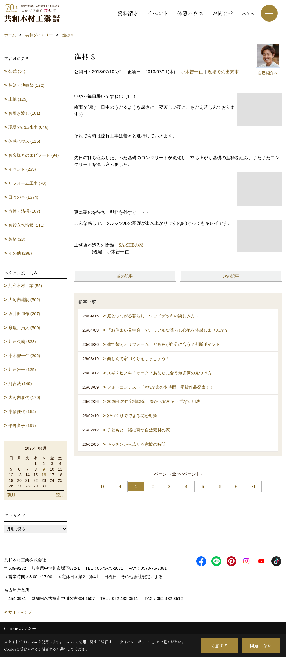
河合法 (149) (20, 383)
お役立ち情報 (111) (26, 225)
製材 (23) (16, 239)
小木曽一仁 (192, 71)
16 (44, 475)
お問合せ (222, 13)
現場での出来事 (223, 71)
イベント (157, 13)
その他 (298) (20, 253)
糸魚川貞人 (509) (24, 327)
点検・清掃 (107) (24, 211)
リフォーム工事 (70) (27, 183)
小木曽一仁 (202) (24, 355)
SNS (248, 13)
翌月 (60, 494)
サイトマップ (20, 612)
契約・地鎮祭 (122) (26, 85)
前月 (11, 494)
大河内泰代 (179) (24, 397)
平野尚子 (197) (22, 425)
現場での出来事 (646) (28, 127)
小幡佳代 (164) (22, 411)
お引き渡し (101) (24, 113)
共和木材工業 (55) (25, 285)
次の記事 (231, 276)
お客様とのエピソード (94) (33, 155)
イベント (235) (22, 169)
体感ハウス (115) (24, 141)
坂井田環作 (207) (24, 313)
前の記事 (125, 276)
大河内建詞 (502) (24, 299)
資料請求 (128, 13)
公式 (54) (16, 71)
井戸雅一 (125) (22, 369)
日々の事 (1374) (23, 197)
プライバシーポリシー (134, 641)
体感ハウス (190, 13)
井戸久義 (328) (22, 341)
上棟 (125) (18, 99)
